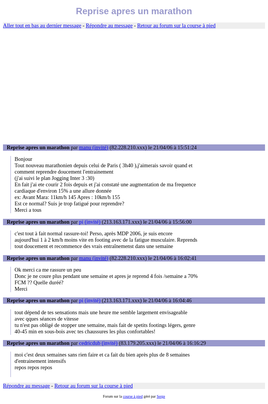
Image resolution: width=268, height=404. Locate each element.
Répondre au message (109, 25)
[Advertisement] (134, 86)
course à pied (133, 396)
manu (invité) (93, 147)
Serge (161, 396)
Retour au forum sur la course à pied (176, 25)
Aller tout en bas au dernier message (42, 25)
